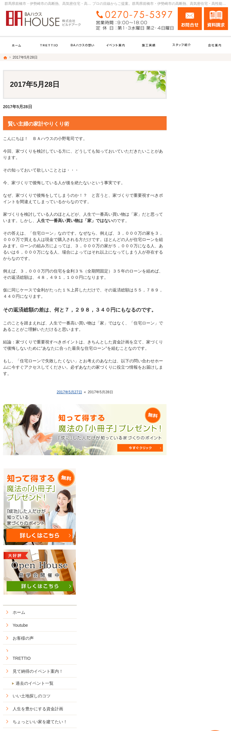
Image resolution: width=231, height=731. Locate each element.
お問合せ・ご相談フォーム (192, 677)
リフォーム (192, 336)
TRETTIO (191, 231)
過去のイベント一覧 (204, 261)
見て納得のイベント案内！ (203, 247)
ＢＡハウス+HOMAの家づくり (202, 352)
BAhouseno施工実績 (201, 323)
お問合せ (190, 18)
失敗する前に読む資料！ (201, 515)
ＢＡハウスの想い (199, 385)
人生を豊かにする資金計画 (203, 290)
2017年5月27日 (69, 392)
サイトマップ (195, 569)
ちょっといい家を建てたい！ (203, 308)
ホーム (188, 185)
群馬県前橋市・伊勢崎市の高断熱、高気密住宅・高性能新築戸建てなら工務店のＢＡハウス (131, 715)
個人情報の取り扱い (201, 556)
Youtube (190, 198)
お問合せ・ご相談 (199, 530)
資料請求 (216, 18)
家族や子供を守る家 (201, 437)
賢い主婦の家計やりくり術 (38, 124)
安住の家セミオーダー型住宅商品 (203, 370)
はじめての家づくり (201, 424)
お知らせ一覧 (195, 543)
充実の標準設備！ (199, 398)
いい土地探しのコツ (201, 274)
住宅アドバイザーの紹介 (203, 497)
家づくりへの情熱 (199, 481)
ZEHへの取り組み (199, 411)
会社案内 (190, 468)
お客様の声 (192, 211)
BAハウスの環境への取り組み (202, 453)
